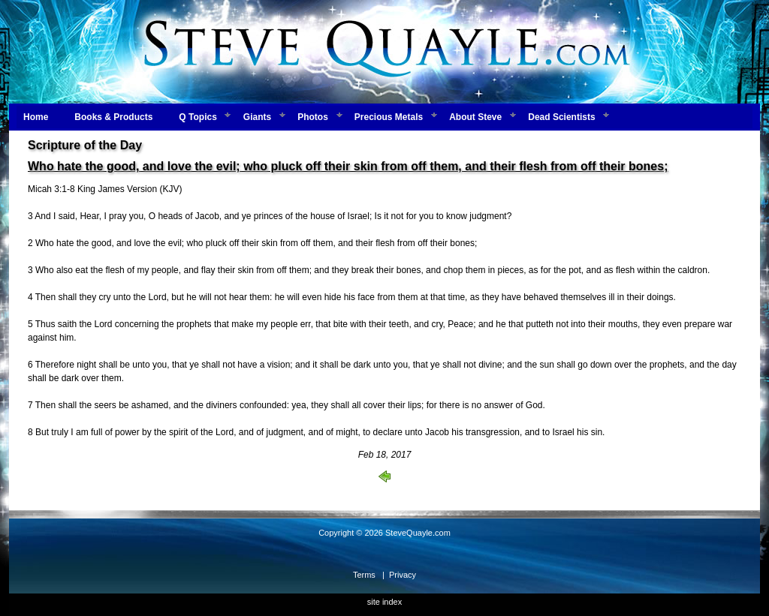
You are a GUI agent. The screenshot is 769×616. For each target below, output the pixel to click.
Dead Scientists (561, 117)
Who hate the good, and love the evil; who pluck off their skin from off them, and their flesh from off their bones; (348, 166)
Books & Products (113, 117)
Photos (312, 117)
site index (384, 601)
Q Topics (197, 117)
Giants (257, 117)
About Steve (475, 117)
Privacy (402, 574)
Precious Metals (388, 117)
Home (35, 117)
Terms (364, 574)
